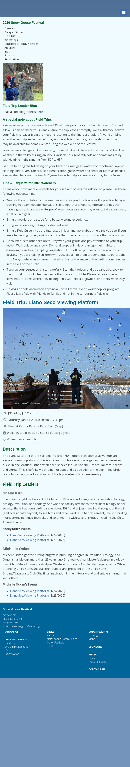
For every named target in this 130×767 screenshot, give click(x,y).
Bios (7, 51)
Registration (12, 59)
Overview (10, 28)
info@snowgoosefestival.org (24, 626)
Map (59, 426)
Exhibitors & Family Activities (21, 43)
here (40, 112)
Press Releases (97, 661)
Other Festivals (55, 642)
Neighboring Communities (62, 639)
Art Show (10, 47)
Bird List (51, 646)
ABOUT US (12, 631)
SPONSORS (95, 646)
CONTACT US (97, 669)
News (92, 658)
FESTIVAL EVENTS (16, 639)
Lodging (93, 635)
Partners (52, 635)
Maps (92, 639)
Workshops (11, 40)
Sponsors (10, 55)
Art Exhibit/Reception (17, 646)
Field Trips (11, 36)
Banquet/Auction (14, 32)
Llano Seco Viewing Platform (29, 535)
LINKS (50, 631)
